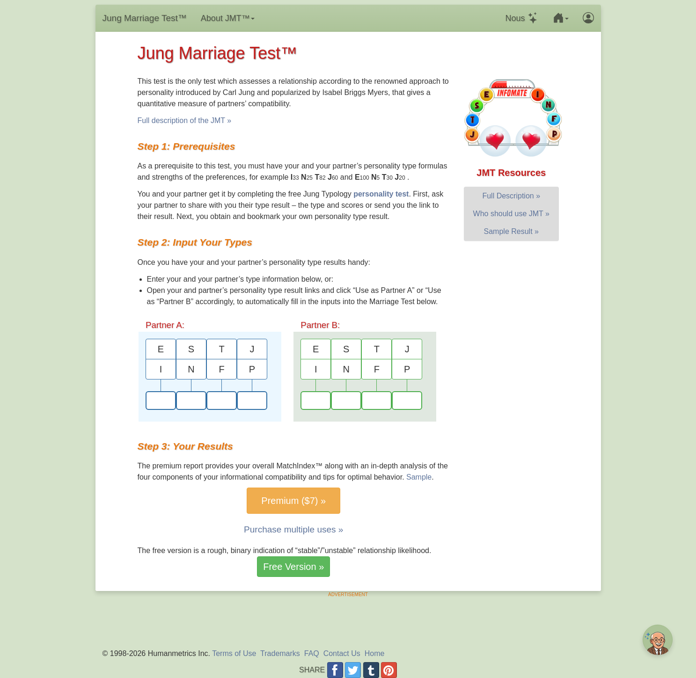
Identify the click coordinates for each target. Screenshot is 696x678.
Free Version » (293, 566)
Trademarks (280, 653)
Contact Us (341, 653)
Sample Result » (511, 231)
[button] (561, 18)
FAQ (311, 653)
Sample (419, 477)
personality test (381, 194)
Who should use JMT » (511, 214)
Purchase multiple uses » (293, 529)
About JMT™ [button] (228, 18)
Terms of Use (234, 653)
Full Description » (511, 196)
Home (375, 653)
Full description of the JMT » (185, 120)
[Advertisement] (348, 619)
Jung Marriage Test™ (145, 18)
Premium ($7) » (293, 501)
